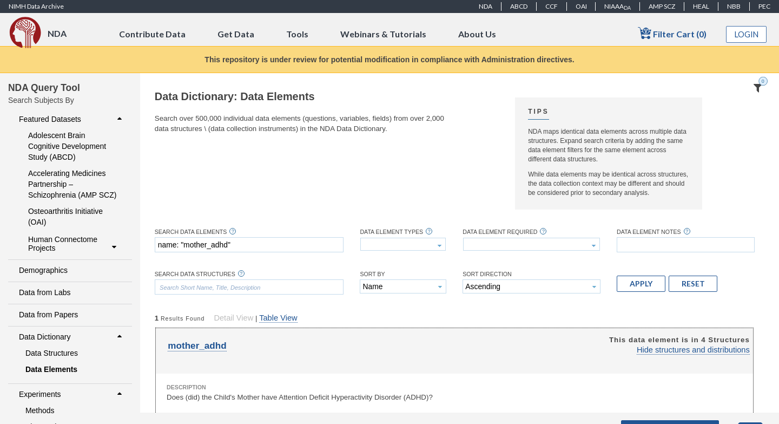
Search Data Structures (195, 274)
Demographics (43, 270)
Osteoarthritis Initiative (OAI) (65, 216)
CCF (551, 6)
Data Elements (51, 369)
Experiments (71, 394)
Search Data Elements (191, 232)
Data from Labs (44, 292)
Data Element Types (391, 232)
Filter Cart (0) (672, 33)
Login (746, 34)
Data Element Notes (649, 232)
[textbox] (249, 244)
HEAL (701, 6)
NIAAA (617, 6)
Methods (40, 410)
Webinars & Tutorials (383, 34)
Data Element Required (500, 232)
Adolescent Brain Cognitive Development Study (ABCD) (67, 146)
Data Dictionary (71, 336)
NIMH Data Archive (36, 6)
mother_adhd (197, 346)
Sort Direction (487, 274)
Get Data (235, 34)
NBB (734, 6)
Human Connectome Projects (73, 243)
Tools (297, 34)
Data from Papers (48, 314)
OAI (581, 6)
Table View (278, 318)
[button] (641, 284)
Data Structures (51, 353)
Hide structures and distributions (693, 349)
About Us (477, 34)
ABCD (518, 6)
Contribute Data (152, 34)
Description (186, 387)
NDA (485, 6)
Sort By (372, 274)
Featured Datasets (71, 119)
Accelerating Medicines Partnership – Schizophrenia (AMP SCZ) (72, 184)
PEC (764, 6)
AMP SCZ (662, 6)
